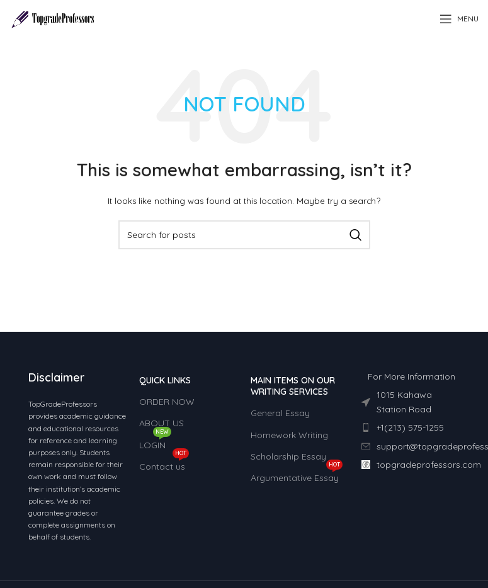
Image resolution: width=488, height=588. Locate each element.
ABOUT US (161, 423)
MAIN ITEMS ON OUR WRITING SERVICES (293, 386)
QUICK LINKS (165, 380)
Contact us (164, 464)
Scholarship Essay (288, 456)
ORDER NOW (167, 401)
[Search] (244, 234)
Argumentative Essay (297, 475)
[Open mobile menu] (459, 18)
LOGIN (155, 442)
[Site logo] (52, 18)
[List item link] (410, 427)
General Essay (280, 413)
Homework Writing (289, 435)
